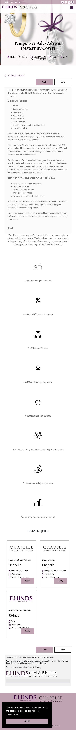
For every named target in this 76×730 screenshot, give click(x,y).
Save (63, 82)
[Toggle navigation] (72, 7)
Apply (44, 82)
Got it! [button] (27, 721)
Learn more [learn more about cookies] (12, 714)
